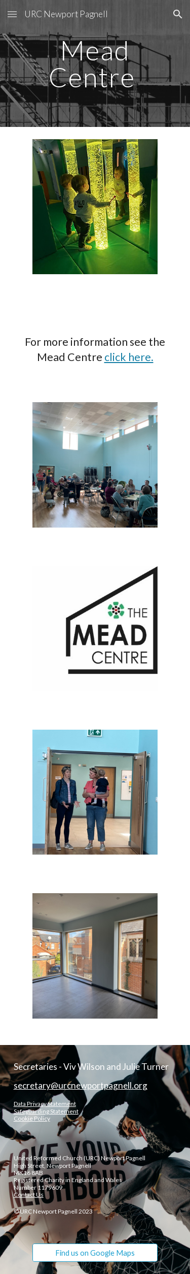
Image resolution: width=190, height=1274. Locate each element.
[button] (12, 14)
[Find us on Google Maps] (95, 1252)
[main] (95, 63)
